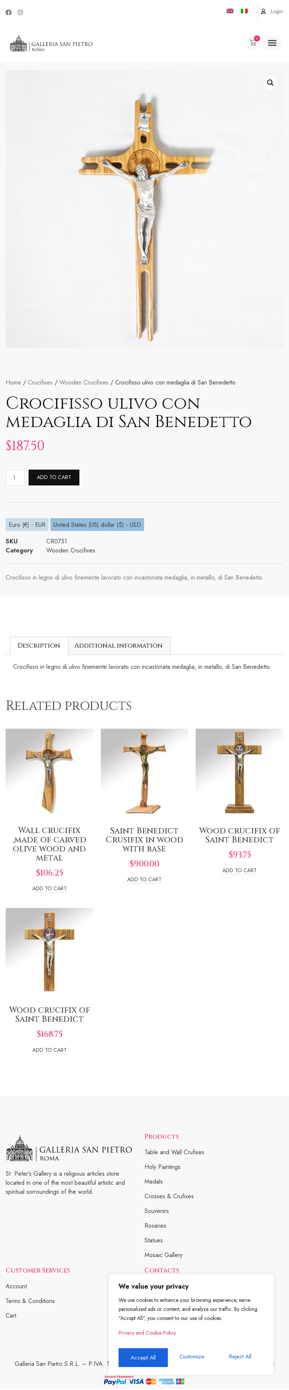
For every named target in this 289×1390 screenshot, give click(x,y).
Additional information (119, 646)
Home (13, 382)
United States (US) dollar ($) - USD (97, 526)
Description (39, 646)
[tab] (39, 647)
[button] (272, 43)
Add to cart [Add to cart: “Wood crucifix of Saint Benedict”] (239, 872)
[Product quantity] (16, 478)
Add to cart (57, 478)
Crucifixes (40, 382)
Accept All (240, 1357)
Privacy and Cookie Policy (147, 1337)
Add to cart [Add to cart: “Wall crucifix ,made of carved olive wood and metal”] (49, 890)
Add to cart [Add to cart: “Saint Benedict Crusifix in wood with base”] (144, 881)
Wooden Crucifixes (83, 382)
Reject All (191, 1357)
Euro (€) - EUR (27, 526)
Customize (142, 1357)
